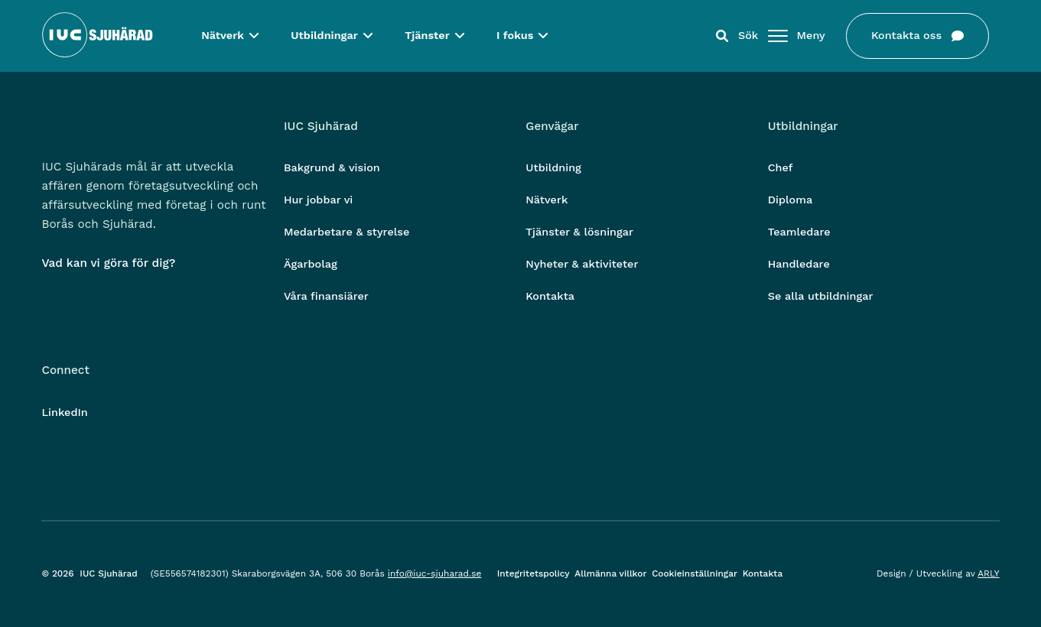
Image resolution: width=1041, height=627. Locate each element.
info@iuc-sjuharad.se (435, 573)
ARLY (988, 573)
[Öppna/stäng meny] (778, 39)
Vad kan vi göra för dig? (108, 263)
